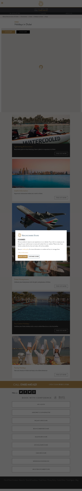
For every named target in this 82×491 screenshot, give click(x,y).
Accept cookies (23, 256)
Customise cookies (34, 256)
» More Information (23, 253)
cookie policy (25, 249)
